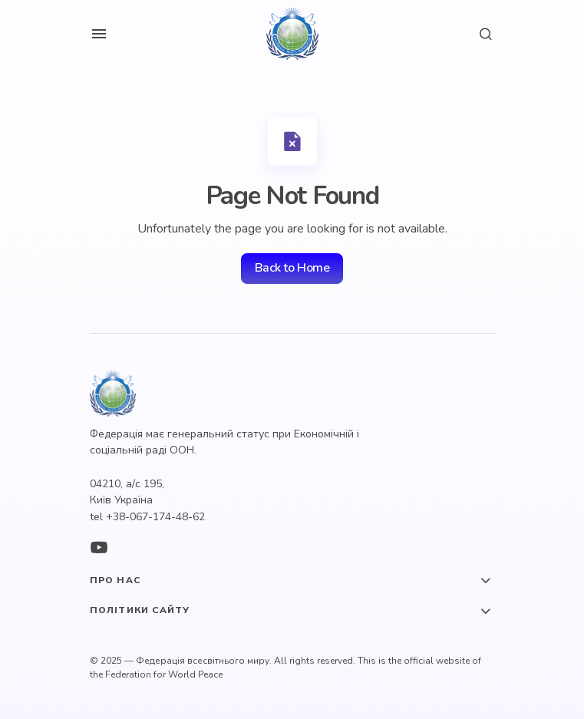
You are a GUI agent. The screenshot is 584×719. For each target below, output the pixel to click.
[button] (99, 34)
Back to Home (292, 267)
